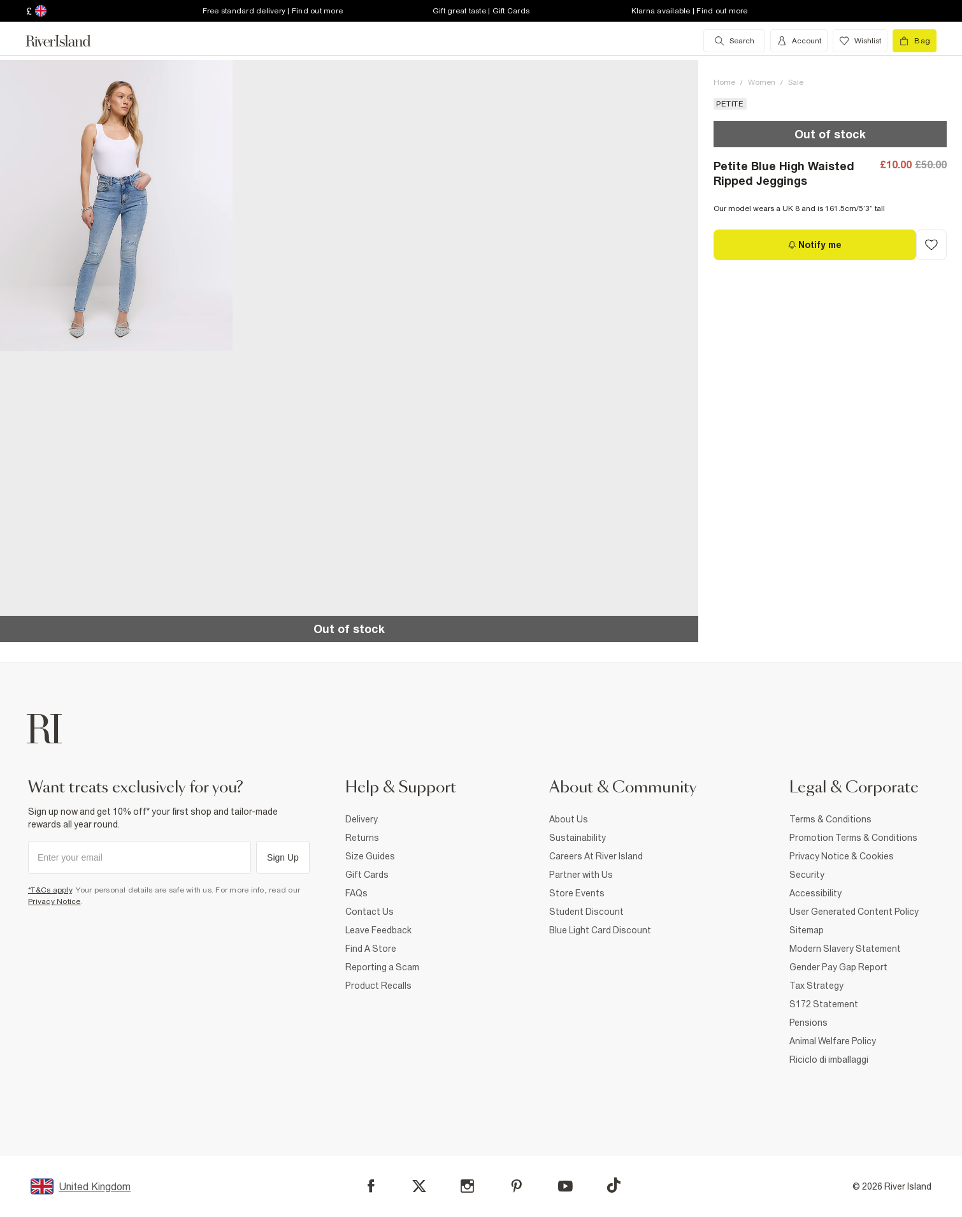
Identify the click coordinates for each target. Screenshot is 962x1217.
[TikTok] (613, 1185)
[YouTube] (565, 1186)
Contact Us (369, 912)
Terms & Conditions (830, 819)
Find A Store (370, 949)
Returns (362, 838)
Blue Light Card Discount (600, 930)
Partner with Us (581, 875)
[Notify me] (815, 245)
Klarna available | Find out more (689, 10)
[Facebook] (371, 1186)
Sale (795, 82)
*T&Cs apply (50, 889)
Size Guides (370, 856)
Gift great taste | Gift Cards (481, 10)
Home (724, 82)
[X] (419, 1186)
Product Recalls (378, 985)
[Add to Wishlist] (931, 245)
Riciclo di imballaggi (828, 1059)
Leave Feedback (378, 930)
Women (761, 82)
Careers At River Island (596, 856)
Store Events (577, 893)
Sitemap (806, 930)
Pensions (808, 1022)
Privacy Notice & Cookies (841, 856)
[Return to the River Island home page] (67, 41)
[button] (116, 205)
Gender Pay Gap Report (838, 967)
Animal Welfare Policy (832, 1041)
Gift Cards (367, 875)
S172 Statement (823, 1004)
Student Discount (586, 912)
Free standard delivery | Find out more (273, 10)
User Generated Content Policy (854, 912)
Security (806, 875)
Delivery (361, 819)
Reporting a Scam (382, 967)
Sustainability (577, 838)
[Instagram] (467, 1186)
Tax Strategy (816, 985)
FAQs (356, 893)
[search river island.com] (734, 40)
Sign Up (283, 857)
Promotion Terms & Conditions (853, 838)
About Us (568, 819)
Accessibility (815, 893)
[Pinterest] (516, 1186)
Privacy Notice (54, 901)
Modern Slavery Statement (845, 949)
